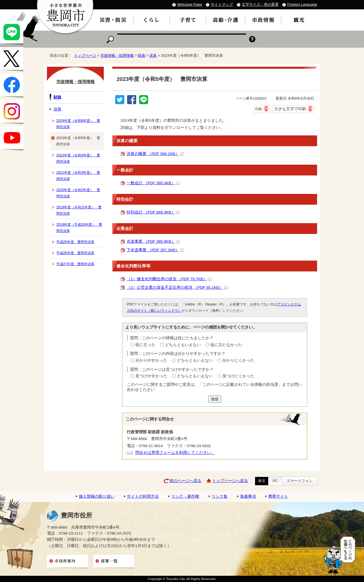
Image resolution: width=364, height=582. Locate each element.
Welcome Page (189, 4)
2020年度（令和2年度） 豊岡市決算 (78, 193)
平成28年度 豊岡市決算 (75, 253)
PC (275, 481)
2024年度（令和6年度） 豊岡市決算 (78, 124)
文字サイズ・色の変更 (260, 4)
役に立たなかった (226, 345)
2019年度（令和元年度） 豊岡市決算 (79, 210)
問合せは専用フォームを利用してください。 (175, 453)
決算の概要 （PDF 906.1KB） (155, 154)
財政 (141, 55)
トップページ (85, 55)
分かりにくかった (238, 360)
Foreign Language (302, 4)
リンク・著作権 (185, 496)
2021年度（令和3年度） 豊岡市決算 (78, 176)
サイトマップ (222, 4)
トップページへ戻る (230, 481)
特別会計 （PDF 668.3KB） (153, 212)
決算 (153, 55)
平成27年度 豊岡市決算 (75, 264)
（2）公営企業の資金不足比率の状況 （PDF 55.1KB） (177, 287)
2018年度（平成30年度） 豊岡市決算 (79, 228)
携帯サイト (278, 496)
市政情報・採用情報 (117, 55)
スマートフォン (300, 481)
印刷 (258, 109)
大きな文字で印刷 (290, 108)
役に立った (145, 345)
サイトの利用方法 (143, 496)
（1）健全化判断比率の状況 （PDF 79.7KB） (169, 279)
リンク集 (220, 496)
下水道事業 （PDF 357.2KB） (155, 250)
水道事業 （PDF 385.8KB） (153, 241)
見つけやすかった (151, 376)
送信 (214, 399)
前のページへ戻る (185, 481)
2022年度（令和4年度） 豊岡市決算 (78, 158)
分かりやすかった (151, 360)
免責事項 (248, 496)
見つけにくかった (238, 376)
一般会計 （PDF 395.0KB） (153, 183)
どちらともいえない (183, 345)
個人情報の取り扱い (97, 496)
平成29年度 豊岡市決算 (75, 242)
